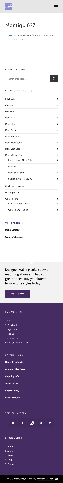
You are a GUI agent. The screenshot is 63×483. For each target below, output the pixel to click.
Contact (11, 464)
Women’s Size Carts (15, 369)
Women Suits (11, 198)
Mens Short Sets (16, 172)
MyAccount (12, 329)
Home (10, 446)
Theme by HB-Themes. (46, 478)
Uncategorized (12, 192)
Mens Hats (10, 117)
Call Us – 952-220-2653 (18, 342)
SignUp (10, 333)
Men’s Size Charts (14, 362)
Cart (9, 320)
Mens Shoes (11, 124)
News (10, 455)
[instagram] (31, 422)
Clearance (10, 105)
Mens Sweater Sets (14, 136)
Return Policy (12, 390)
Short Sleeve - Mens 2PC (20, 178)
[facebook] (22, 422)
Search (54, 78)
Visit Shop (17, 293)
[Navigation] (56, 6)
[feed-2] (50, 422)
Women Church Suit (18, 209)
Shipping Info (12, 376)
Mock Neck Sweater (14, 186)
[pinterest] (41, 422)
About (10, 451)
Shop (10, 459)
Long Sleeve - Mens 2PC (20, 160)
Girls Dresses (11, 111)
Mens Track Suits (13, 142)
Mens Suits (10, 130)
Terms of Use (11, 383)
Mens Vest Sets (12, 148)
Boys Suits (10, 98)
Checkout (12, 325)
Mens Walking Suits (14, 155)
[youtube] (13, 422)
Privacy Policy (12, 397)
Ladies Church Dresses (19, 203)
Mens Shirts (14, 166)
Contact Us (12, 338)
